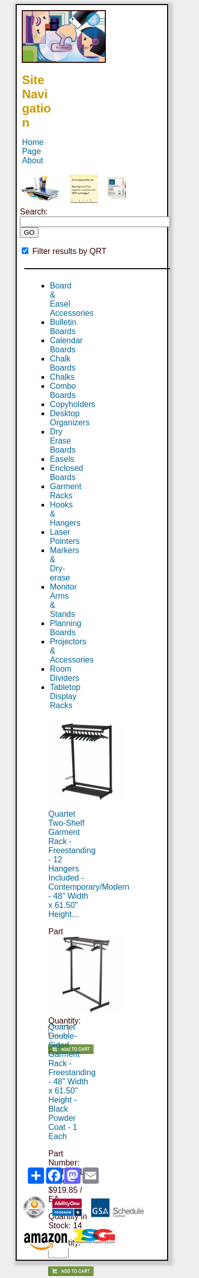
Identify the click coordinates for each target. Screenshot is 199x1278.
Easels (62, 459)
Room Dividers (64, 673)
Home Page (33, 147)
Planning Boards (65, 628)
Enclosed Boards (66, 473)
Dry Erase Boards (62, 440)
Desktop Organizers (69, 418)
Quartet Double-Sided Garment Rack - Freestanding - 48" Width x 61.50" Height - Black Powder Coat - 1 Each (71, 1082)
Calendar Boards (66, 345)
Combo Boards (63, 390)
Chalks (62, 377)
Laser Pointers (64, 536)
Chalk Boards (62, 363)
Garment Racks (65, 491)
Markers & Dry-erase (64, 564)
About (32, 160)
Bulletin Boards (63, 327)
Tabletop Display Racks (65, 696)
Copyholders (72, 404)
